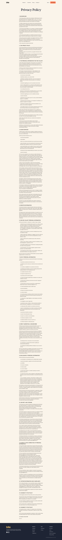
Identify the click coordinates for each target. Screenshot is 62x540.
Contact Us (51, 531)
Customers (29, 2)
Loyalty (33, 531)
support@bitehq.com (34, 440)
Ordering (33, 528)
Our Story (51, 528)
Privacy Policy (51, 534)
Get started (53, 2)
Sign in (48, 2)
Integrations (34, 533)
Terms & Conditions (52, 533)
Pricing (33, 2)
